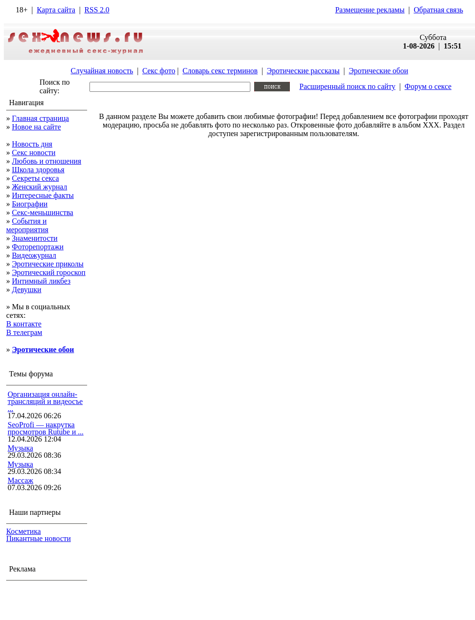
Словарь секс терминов (219, 71)
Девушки (26, 289)
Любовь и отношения (46, 161)
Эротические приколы (48, 264)
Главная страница (40, 118)
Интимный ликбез (41, 281)
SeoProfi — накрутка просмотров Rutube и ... (46, 428)
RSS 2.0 (96, 10)
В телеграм (24, 332)
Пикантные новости (38, 538)
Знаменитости (35, 238)
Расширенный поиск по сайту (347, 86)
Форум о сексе (428, 86)
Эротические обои (378, 71)
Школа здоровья (38, 170)
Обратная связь (438, 10)
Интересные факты (43, 195)
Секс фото (158, 71)
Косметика (23, 531)
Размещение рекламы (370, 10)
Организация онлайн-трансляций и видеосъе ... (45, 401)
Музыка (20, 448)
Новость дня (32, 144)
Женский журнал (39, 187)
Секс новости (34, 152)
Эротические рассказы (303, 71)
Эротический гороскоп (49, 272)
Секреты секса (35, 178)
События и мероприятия (27, 225)
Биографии (30, 204)
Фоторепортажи (38, 247)
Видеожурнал (34, 255)
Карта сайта (56, 10)
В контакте (23, 324)
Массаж (20, 480)
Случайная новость (101, 71)
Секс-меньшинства (42, 212)
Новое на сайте (36, 127)
